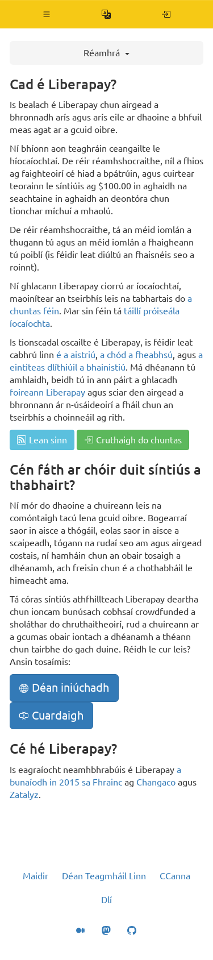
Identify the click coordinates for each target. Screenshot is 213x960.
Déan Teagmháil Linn (104, 876)
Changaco (156, 782)
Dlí (106, 900)
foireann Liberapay (47, 392)
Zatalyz (24, 794)
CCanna (175, 876)
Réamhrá (106, 53)
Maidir (35, 876)
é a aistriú (75, 355)
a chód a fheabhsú (136, 355)
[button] (47, 14)
